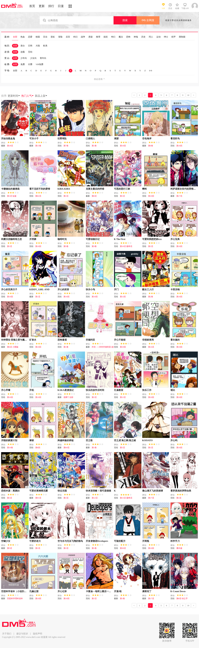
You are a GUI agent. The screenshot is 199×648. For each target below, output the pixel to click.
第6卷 (150, 146)
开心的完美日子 (9, 289)
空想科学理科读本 (15, 598)
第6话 (94, 196)
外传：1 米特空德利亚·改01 (103, 347)
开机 (31, 390)
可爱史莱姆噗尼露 (38, 491)
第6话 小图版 (12, 347)
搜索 (125, 20)
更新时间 (14, 95)
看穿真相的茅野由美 (180, 491)
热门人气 (27, 95)
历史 (143, 37)
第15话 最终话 (126, 498)
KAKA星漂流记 (66, 390)
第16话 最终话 (126, 246)
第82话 (38, 196)
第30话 (123, 548)
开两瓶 (145, 541)
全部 (15, 37)
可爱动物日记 (93, 239)
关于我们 (6, 633)
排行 (51, 6)
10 (188, 95)
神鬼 (136, 37)
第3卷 (94, 246)
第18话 (10, 146)
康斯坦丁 (146, 591)
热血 (23, 37)
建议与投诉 (22, 633)
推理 (98, 37)
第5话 (9, 548)
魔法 (121, 37)
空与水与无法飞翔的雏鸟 (70, 541)
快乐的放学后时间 (95, 390)
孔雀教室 (118, 390)
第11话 (123, 397)
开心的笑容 (63, 289)
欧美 (45, 45)
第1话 (65, 196)
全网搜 (148, 20)
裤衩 (31, 440)
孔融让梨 (34, 591)
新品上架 (41, 95)
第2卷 (150, 296)
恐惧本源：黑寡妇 (10, 491)
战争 (83, 37)
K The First (120, 239)
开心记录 (62, 591)
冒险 (60, 37)
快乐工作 (146, 390)
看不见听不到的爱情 (39, 189)
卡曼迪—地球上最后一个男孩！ (102, 591)
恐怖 (128, 37)
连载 (23, 52)
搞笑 (106, 37)
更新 (42, 6)
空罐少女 (5, 541)
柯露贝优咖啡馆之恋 (11, 239)
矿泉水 (32, 340)
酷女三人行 (148, 289)
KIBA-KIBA (64, 189)
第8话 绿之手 (182, 598)
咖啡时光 (62, 239)
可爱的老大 (35, 541)
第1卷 (94, 146)
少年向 (24, 58)
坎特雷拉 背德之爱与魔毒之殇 (16, 340)
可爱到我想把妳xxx (152, 239)
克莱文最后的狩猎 (95, 189)
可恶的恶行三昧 (122, 189)
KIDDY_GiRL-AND (39, 289)
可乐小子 (34, 138)
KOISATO (147, 440)
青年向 (43, 58)
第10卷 (10, 447)
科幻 (75, 37)
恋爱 (30, 37)
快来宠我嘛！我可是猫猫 (98, 491)
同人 (151, 37)
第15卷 (38, 146)
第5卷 (65, 246)
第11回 (123, 296)
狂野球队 (62, 138)
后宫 (68, 37)
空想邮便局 (148, 340)
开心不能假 (120, 340)
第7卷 (65, 146)
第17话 (179, 196)
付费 (30, 64)
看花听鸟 (175, 138)
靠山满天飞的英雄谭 (152, 491)
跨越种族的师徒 (66, 440)
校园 (38, 37)
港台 (23, 45)
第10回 (123, 146)
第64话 (66, 447)
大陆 (38, 45)
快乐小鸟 (90, 289)
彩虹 (53, 37)
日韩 (30, 45)
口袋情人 (90, 138)
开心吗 (173, 440)
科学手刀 (175, 541)
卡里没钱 (175, 289)
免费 (23, 64)
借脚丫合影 (68, 397)
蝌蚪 (144, 189)
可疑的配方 (120, 541)
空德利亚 (90, 340)
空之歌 (89, 440)
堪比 (172, 390)
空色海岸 (146, 138)
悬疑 (90, 37)
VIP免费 (39, 64)
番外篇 (179, 548)
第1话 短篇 (11, 196)
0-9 (150, 70)
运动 (158, 37)
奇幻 (113, 37)
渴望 (116, 138)
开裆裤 (32, 239)
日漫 (61, 6)
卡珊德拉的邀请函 (10, 189)
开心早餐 (5, 390)
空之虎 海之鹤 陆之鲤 (125, 440)
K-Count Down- (178, 591)
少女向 (33, 58)
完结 (30, 52)
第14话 (151, 347)
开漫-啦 (118, 591)
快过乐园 (62, 491)
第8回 (37, 447)
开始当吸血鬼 (8, 138)
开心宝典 (175, 239)
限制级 (182, 37)
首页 (32, 6)
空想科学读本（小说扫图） (15, 591)
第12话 (95, 498)
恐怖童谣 (62, 340)
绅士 (166, 37)
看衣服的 (175, 340)
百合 (45, 37)
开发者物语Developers (97, 541)
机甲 (173, 37)
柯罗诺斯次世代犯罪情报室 (184, 189)
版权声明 (37, 633)
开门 (116, 289)
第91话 (38, 498)
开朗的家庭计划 (9, 440)
